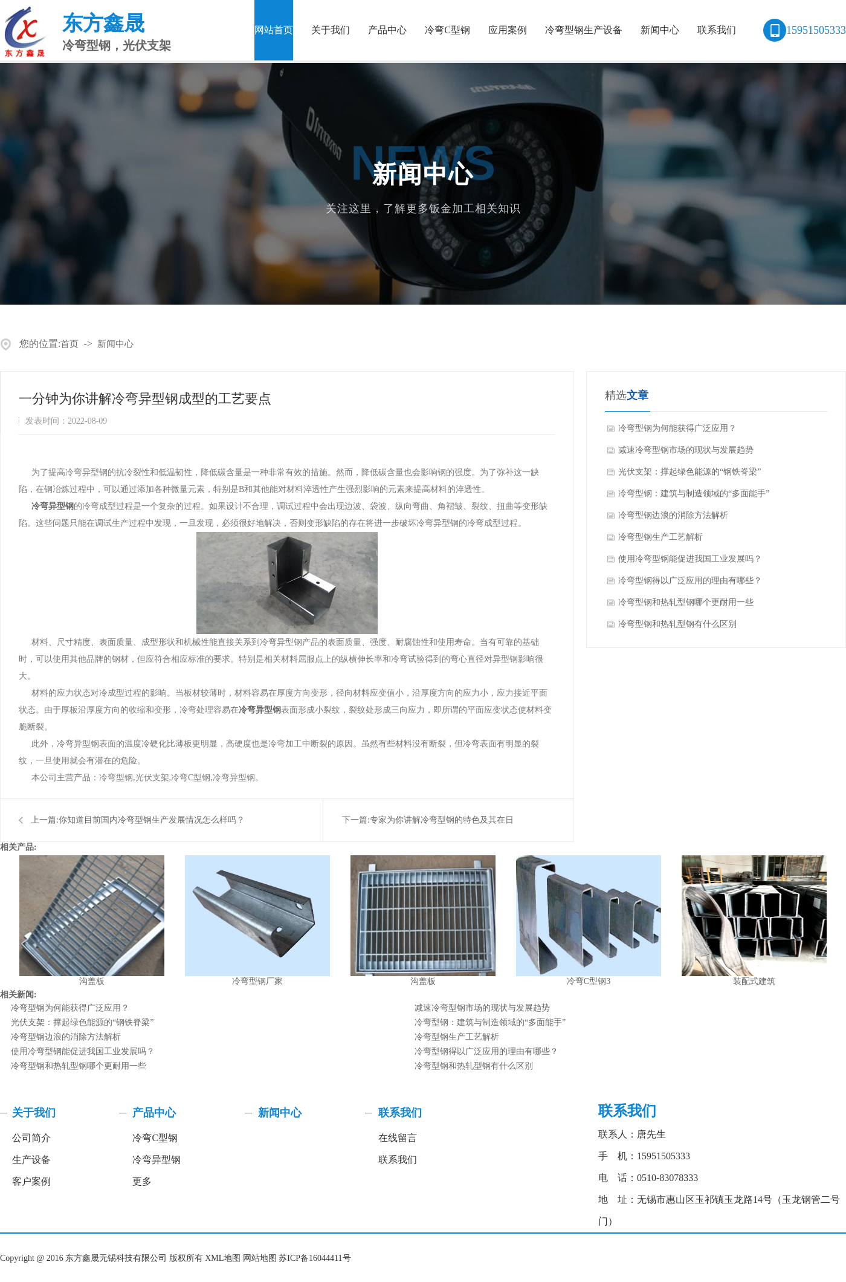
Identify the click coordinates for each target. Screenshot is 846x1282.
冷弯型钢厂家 (257, 981)
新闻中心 (660, 30)
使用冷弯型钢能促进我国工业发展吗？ (690, 558)
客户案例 (31, 1181)
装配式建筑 (754, 981)
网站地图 (260, 1258)
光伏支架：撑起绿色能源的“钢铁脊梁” (689, 471)
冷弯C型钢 (447, 30)
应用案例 (507, 30)
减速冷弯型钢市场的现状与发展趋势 (686, 450)
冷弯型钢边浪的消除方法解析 (673, 515)
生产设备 (31, 1159)
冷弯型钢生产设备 (583, 30)
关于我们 (330, 30)
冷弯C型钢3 (588, 981)
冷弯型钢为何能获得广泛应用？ (677, 428)
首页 (69, 344)
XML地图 (223, 1258)
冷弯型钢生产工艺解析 (660, 537)
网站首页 (273, 30)
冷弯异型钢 (52, 506)
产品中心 (387, 30)
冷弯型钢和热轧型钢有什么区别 (677, 624)
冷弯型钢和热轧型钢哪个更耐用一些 (686, 602)
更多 (142, 1181)
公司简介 (31, 1138)
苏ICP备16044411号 (314, 1258)
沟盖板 (92, 981)
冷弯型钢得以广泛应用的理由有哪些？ (690, 580)
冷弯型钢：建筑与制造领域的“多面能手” (693, 493)
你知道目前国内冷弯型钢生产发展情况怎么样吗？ (152, 819)
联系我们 (716, 30)
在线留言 (397, 1138)
